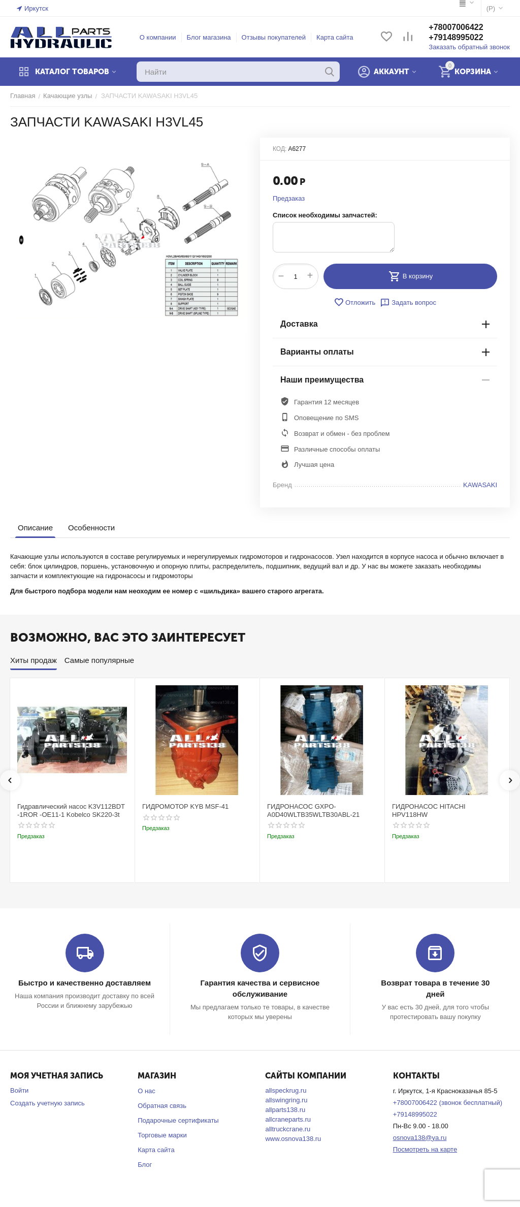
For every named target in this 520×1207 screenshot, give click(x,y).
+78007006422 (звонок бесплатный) (447, 1102)
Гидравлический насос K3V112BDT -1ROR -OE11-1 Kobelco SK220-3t (71, 810)
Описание (35, 527)
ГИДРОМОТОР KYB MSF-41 (185, 806)
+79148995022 (456, 37)
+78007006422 (456, 27)
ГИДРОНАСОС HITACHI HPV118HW (429, 810)
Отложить (354, 302)
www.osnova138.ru (293, 1138)
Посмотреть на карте (425, 1149)
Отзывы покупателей (274, 37)
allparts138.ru (285, 1110)
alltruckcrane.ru (287, 1129)
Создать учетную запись (47, 1103)
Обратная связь (162, 1105)
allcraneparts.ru (288, 1119)
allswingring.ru (286, 1100)
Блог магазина (209, 37)
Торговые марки (162, 1135)
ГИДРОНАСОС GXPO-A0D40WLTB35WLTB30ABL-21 (313, 810)
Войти (19, 1090)
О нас (146, 1091)
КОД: (279, 148)
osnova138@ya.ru (420, 1137)
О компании (158, 37)
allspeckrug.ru (285, 1090)
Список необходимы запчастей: (325, 215)
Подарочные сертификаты (178, 1120)
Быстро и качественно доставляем (84, 982)
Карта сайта (334, 37)
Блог (145, 1164)
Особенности (91, 527)
